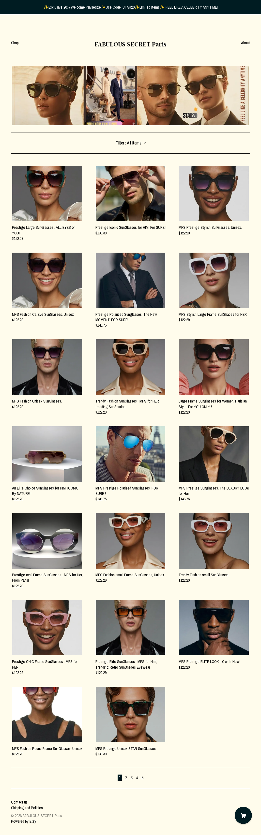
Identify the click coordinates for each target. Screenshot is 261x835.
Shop (15, 42)
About (245, 42)
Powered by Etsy (23, 821)
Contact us (19, 802)
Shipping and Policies (27, 807)
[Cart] (243, 815)
